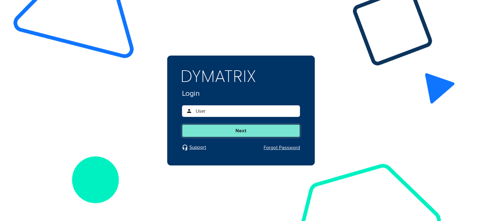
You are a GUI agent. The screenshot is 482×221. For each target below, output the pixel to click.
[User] (246, 111)
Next (241, 131)
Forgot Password (282, 147)
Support (197, 147)
